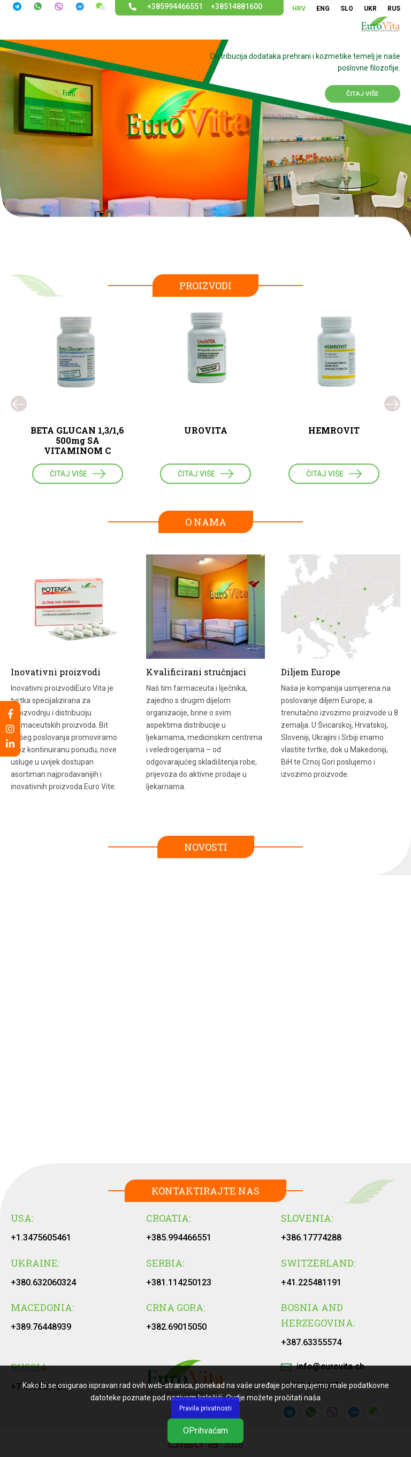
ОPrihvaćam (205, 1430)
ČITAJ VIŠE (362, 93)
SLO (346, 8)
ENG (323, 8)
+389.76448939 (41, 1327)
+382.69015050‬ (176, 1327)
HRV (299, 8)
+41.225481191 (311, 1282)
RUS (393, 8)
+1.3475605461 (41, 1237)
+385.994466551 (178, 1237)
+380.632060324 (43, 1282)
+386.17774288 (311, 1237)
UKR (370, 8)
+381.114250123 (178, 1282)
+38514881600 (236, 6)
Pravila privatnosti (205, 1408)
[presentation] (19, 404)
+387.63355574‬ (311, 1342)
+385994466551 (175, 6)
